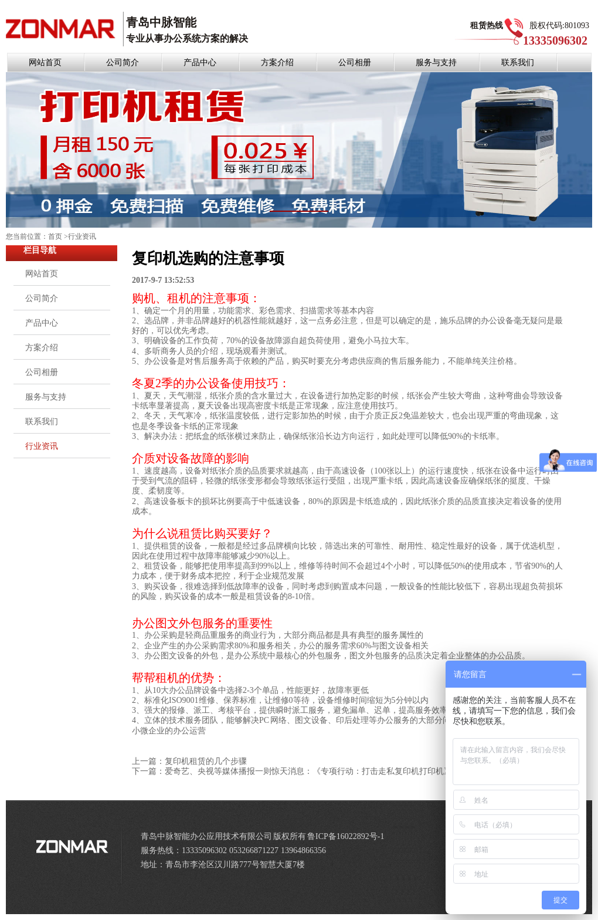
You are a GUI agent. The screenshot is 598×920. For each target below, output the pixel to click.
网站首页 (45, 62)
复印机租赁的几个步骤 (206, 761)
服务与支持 (436, 62)
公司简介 (122, 62)
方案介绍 (277, 62)
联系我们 (517, 62)
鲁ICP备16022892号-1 (345, 836)
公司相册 (354, 62)
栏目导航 (39, 250)
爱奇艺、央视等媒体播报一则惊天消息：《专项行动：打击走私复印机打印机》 (308, 771)
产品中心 (200, 62)
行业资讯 (82, 236)
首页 (55, 236)
